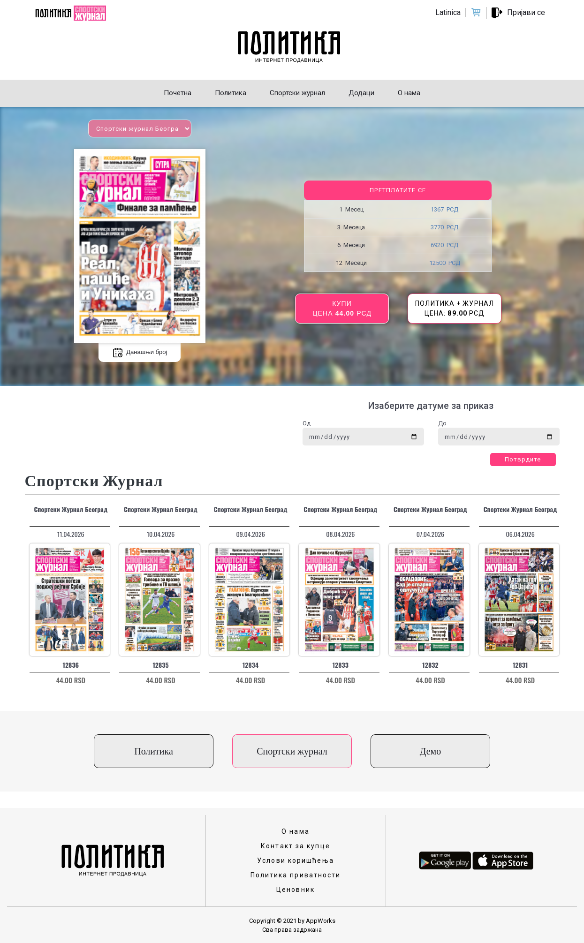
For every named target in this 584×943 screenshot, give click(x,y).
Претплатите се (397, 190)
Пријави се (526, 12)
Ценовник (295, 889)
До (442, 423)
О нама (295, 831)
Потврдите (523, 459)
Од (307, 423)
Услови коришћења (295, 860)
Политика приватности (295, 875)
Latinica (448, 12)
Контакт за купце (295, 846)
